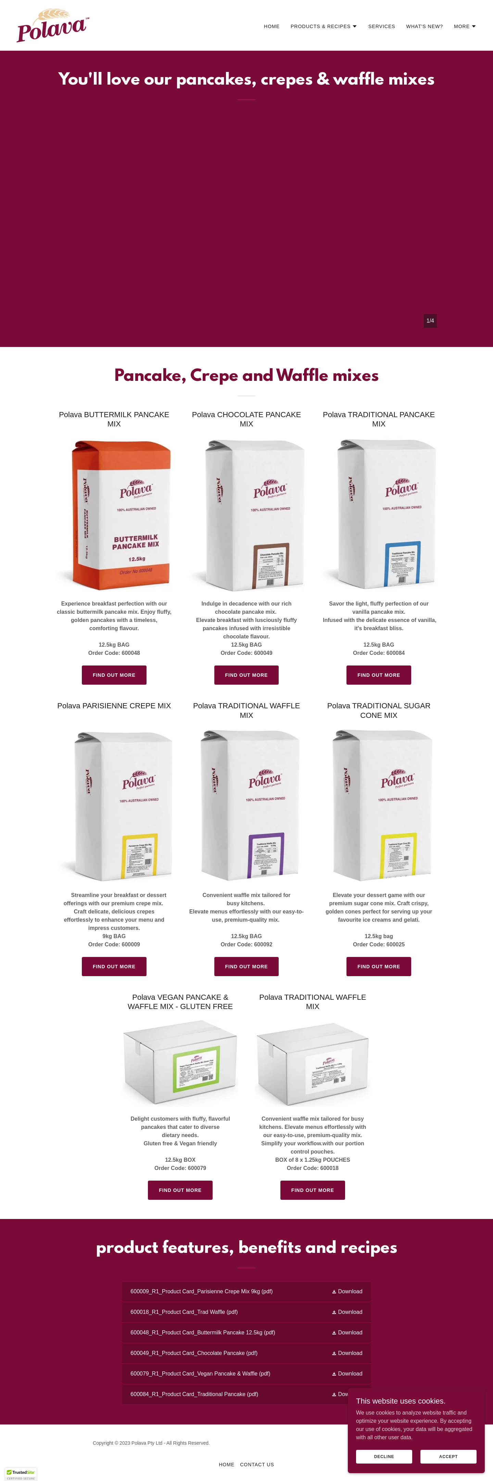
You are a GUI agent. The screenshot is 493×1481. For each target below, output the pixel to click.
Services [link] (381, 26)
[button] (324, 26)
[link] (53, 25)
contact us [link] (257, 1464)
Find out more (114, 675)
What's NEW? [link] (424, 26)
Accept (448, 1461)
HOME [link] (272, 26)
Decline (384, 1461)
